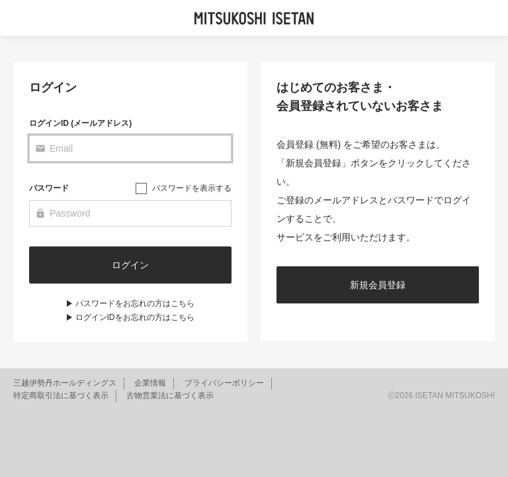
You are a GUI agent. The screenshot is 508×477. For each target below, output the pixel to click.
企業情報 (150, 383)
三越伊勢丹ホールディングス (64, 383)
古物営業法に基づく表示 (170, 395)
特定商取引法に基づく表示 (60, 395)
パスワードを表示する (192, 188)
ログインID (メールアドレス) (80, 123)
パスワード (49, 188)
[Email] (130, 148)
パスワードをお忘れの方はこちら (134, 303)
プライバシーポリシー (224, 383)
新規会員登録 (377, 285)
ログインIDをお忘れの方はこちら (134, 317)
